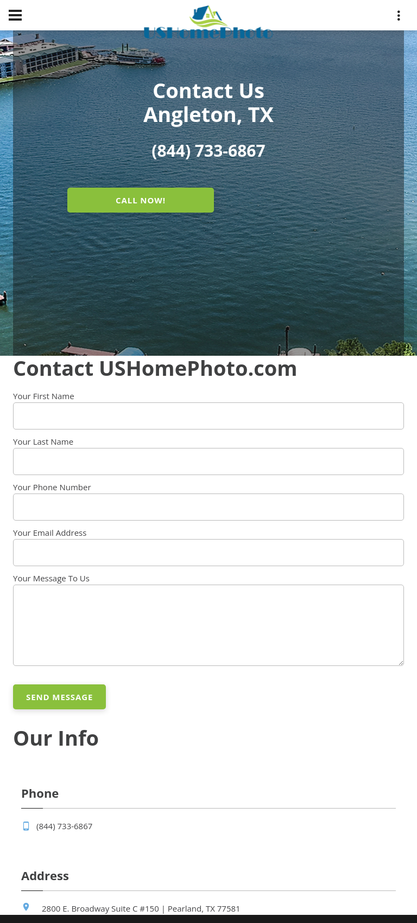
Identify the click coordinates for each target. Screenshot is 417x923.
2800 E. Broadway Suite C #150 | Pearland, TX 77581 (141, 908)
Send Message (59, 696)
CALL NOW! (141, 200)
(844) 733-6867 (64, 826)
